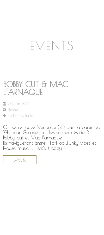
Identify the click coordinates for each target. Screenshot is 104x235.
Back (20, 160)
